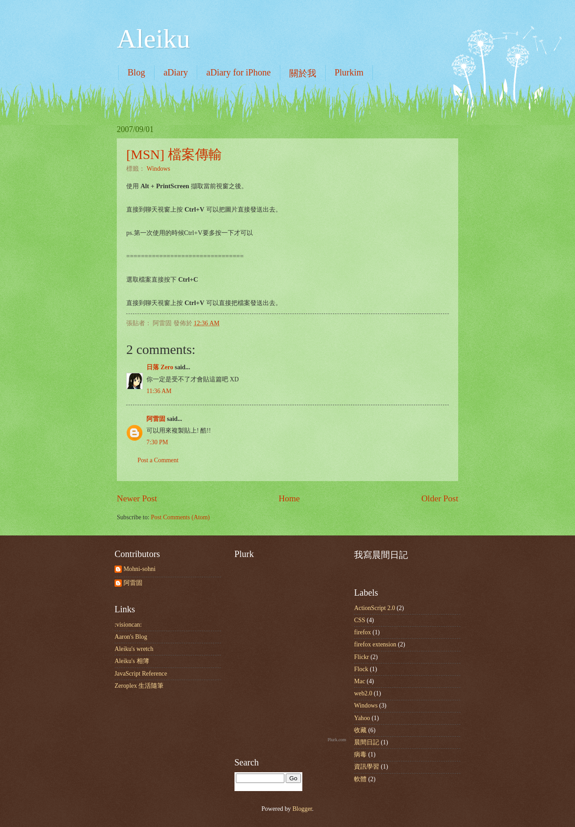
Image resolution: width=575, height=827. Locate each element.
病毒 (360, 754)
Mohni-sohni (139, 569)
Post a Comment (157, 460)
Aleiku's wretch (134, 649)
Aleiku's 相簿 (132, 661)
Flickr (361, 657)
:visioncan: (128, 624)
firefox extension (375, 644)
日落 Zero (159, 367)
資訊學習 (366, 766)
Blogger (302, 808)
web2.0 (363, 693)
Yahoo (362, 718)
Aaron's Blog (131, 636)
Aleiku (153, 38)
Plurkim (349, 72)
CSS (359, 620)
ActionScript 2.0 (374, 608)
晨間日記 (366, 742)
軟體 (360, 779)
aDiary (176, 72)
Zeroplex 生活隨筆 (139, 685)
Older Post (439, 498)
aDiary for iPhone (238, 72)
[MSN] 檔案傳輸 (174, 154)
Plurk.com (336, 739)
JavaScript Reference (141, 673)
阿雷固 (155, 419)
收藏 (360, 730)
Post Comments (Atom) (180, 517)
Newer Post (137, 498)
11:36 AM (159, 391)
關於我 (302, 73)
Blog (136, 72)
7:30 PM (157, 442)
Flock (361, 669)
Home (289, 498)
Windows (158, 168)
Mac (359, 681)
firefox (362, 632)
